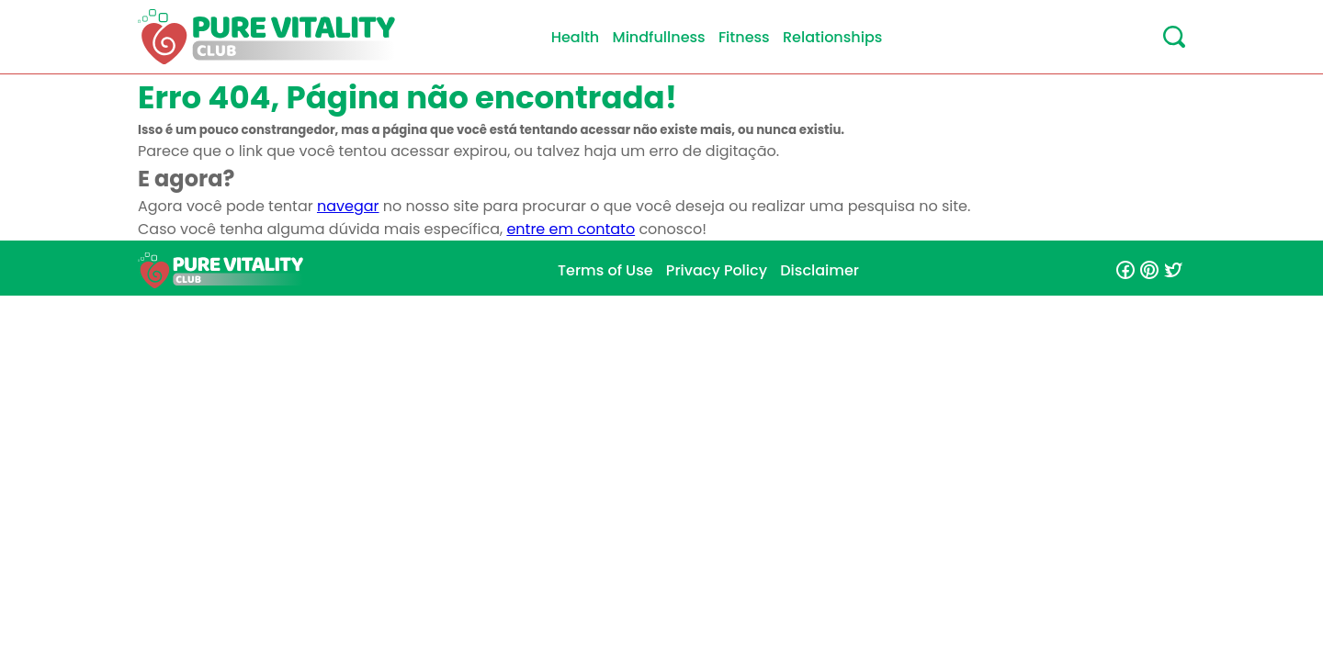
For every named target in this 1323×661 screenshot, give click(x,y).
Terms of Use (605, 270)
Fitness (744, 37)
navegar (348, 206)
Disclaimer (819, 270)
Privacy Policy (716, 270)
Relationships (832, 37)
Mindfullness (659, 37)
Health (575, 37)
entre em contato (570, 229)
